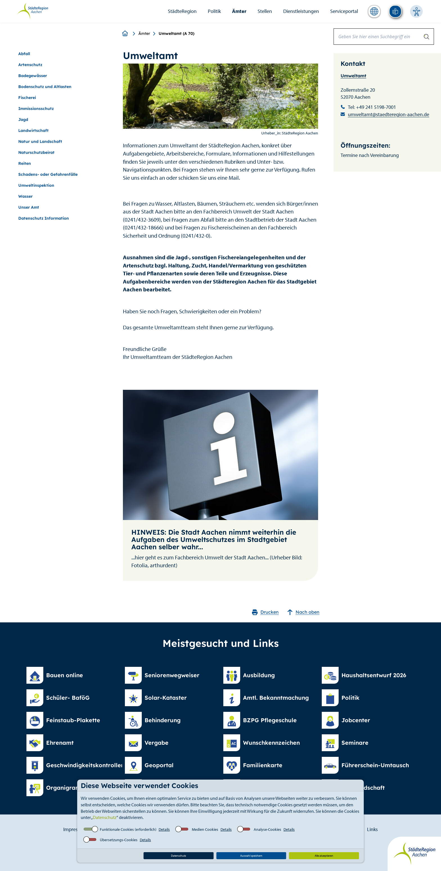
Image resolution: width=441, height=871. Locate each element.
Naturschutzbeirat (36, 152)
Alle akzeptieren (324, 856)
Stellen (265, 11)
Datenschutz (104, 817)
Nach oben (303, 612)
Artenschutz (30, 64)
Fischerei (27, 97)
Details (164, 829)
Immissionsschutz (36, 108)
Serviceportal (344, 11)
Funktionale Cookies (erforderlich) (128, 829)
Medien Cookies (205, 829)
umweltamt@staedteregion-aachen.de (388, 114)
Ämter (239, 11)
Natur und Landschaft (40, 141)
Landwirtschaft (33, 130)
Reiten (24, 163)
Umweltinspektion (36, 185)
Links (372, 829)
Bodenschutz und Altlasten (44, 86)
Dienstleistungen (301, 11)
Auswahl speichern (251, 856)
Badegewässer (32, 75)
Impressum (75, 829)
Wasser (25, 196)
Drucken (265, 612)
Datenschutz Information (43, 218)
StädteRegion (182, 11)
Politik (214, 11)
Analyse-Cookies (267, 829)
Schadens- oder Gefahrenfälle (48, 174)
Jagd (23, 119)
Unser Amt (28, 207)
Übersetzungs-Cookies (119, 839)
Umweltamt (353, 75)
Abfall (24, 53)
